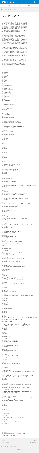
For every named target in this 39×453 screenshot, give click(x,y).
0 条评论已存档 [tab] (13, 446)
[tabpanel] (19, 449)
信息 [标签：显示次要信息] (10, 5)
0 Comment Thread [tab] (5, 446)
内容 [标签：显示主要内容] (29, 5)
